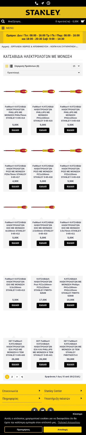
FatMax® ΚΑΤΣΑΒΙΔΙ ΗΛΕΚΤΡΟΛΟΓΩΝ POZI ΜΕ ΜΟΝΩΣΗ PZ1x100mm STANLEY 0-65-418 (43, 171)
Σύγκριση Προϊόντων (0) (27, 66)
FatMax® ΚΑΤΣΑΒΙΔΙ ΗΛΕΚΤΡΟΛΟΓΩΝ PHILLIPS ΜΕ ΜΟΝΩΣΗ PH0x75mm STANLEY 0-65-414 (15, 112)
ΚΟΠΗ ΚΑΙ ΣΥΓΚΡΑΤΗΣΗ (63, 46)
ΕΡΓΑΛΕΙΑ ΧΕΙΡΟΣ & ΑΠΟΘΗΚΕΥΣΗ (29, 46)
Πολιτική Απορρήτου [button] (69, 422)
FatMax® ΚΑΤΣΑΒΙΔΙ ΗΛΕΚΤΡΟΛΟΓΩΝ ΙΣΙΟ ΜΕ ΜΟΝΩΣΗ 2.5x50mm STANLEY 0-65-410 (43, 228)
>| (22, 377)
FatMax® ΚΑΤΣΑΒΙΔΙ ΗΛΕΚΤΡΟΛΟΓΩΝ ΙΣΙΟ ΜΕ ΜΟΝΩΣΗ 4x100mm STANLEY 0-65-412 (15, 228)
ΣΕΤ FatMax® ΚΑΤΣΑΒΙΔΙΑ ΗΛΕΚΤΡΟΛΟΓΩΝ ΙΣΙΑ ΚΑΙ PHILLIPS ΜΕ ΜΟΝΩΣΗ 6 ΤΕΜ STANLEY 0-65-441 (43, 348)
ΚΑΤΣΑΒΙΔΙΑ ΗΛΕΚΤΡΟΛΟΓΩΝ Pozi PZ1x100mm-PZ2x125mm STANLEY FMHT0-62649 (43, 286)
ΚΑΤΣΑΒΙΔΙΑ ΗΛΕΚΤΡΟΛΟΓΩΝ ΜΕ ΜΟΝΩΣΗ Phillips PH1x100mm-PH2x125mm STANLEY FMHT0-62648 (71, 287)
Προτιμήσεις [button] (23, 429)
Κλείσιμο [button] (77, 414)
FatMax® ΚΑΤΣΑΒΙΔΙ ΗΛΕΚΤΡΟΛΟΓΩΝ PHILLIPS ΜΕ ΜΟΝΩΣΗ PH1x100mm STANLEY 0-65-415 (43, 113)
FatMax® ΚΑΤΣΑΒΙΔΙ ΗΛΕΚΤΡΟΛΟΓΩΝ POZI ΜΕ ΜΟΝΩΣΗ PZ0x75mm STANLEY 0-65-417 (15, 171)
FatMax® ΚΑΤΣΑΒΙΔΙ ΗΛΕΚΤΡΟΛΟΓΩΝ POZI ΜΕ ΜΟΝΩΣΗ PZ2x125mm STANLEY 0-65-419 (70, 171)
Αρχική (5, 46)
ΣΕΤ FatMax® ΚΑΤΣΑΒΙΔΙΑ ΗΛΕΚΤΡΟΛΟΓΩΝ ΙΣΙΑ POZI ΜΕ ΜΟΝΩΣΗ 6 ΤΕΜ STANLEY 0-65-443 (15, 348)
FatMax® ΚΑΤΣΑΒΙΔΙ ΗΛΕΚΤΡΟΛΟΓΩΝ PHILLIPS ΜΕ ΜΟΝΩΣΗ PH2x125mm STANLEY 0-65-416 (70, 113)
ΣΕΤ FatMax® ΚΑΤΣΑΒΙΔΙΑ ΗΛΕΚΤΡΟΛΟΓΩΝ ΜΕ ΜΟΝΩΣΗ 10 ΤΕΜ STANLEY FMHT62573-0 (71, 348)
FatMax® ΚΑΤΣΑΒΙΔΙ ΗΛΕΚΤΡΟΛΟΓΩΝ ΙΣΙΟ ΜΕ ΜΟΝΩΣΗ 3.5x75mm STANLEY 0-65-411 (70, 228)
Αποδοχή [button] (63, 429)
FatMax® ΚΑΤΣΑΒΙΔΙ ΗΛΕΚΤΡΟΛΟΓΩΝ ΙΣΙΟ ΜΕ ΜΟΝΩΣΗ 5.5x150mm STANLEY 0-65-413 (15, 284)
